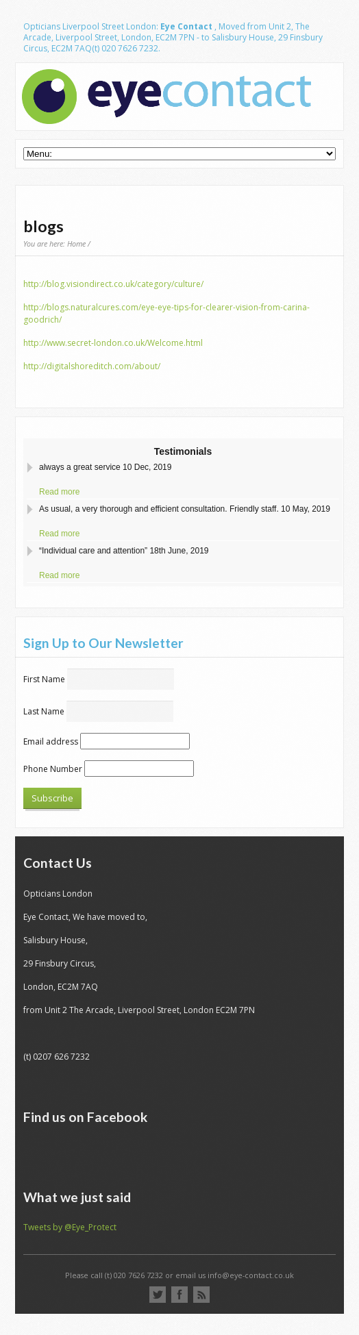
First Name (44, 679)
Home (76, 243)
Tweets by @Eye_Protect (69, 1227)
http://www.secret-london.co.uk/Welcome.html (113, 343)
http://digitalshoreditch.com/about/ (91, 366)
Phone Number (52, 769)
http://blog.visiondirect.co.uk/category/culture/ (113, 284)
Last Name (43, 711)
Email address (50, 741)
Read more (59, 492)
